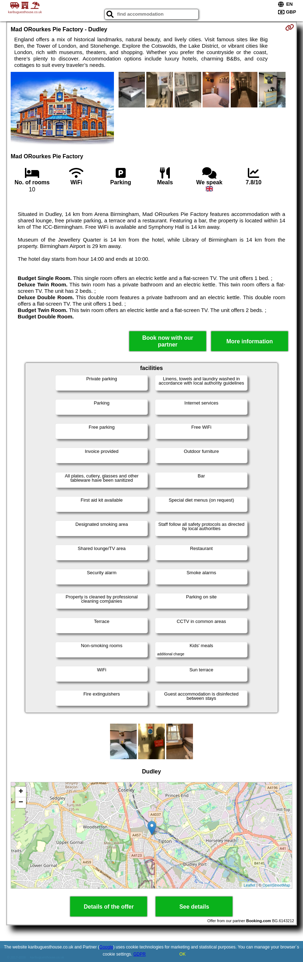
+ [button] (21, 792)
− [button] (21, 802)
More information (249, 341)
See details (194, 907)
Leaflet (249, 885)
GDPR (140, 954)
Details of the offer (109, 907)
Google (106, 947)
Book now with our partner (167, 341)
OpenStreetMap (276, 885)
